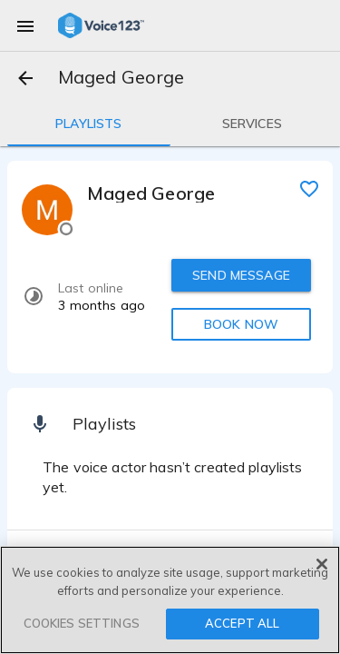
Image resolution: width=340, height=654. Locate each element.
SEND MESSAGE (241, 275)
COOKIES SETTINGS (82, 623)
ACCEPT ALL (242, 623)
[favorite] (309, 188)
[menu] (25, 25)
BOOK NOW (241, 324)
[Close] (322, 564)
